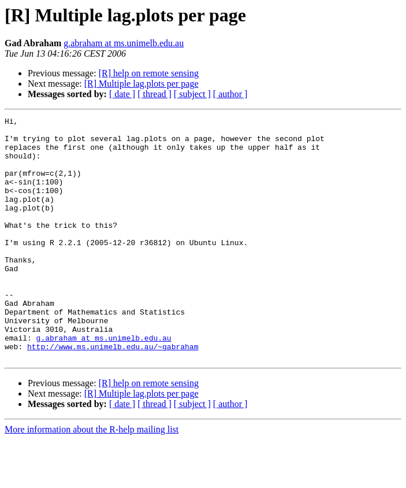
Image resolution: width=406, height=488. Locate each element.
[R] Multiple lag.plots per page (141, 83)
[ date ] (122, 94)
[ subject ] (192, 94)
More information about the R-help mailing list (91, 478)
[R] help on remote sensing (149, 73)
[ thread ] (154, 94)
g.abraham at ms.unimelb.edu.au (124, 43)
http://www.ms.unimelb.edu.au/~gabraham (112, 393)
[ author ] (230, 94)
